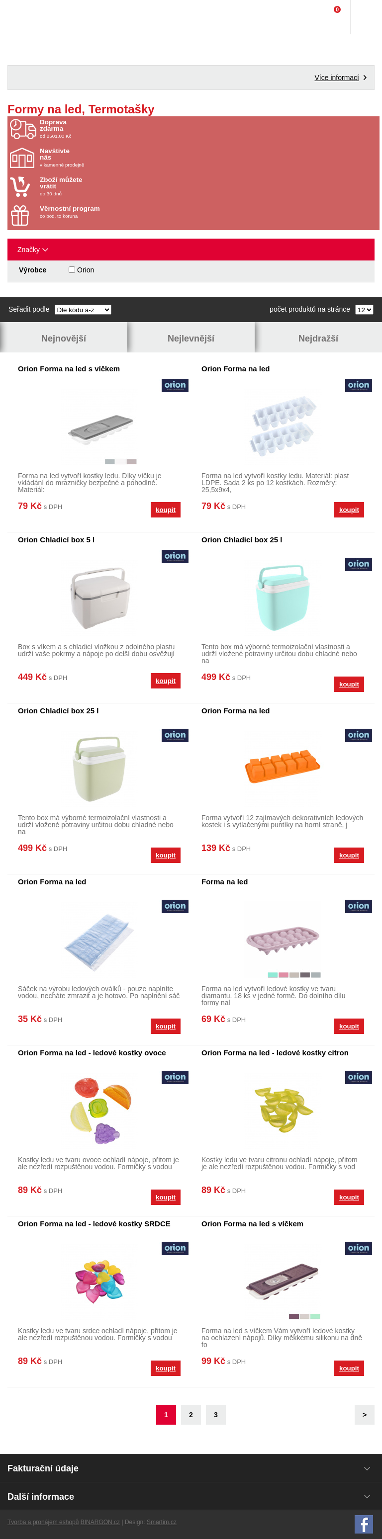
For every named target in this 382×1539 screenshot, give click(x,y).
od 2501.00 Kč (208, 129)
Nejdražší (318, 338)
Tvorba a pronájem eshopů (43, 1522)
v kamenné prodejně (98, 158)
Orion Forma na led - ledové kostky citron (275, 1052)
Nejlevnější (191, 338)
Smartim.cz (162, 1522)
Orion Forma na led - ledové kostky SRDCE (94, 1223)
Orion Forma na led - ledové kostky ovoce (92, 1052)
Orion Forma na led (235, 368)
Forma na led (224, 881)
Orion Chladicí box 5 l (56, 539)
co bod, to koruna (98, 212)
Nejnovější (63, 338)
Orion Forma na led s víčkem (69, 368)
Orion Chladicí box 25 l (242, 539)
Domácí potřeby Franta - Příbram (28, 17)
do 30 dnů (98, 186)
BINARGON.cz (100, 1522)
